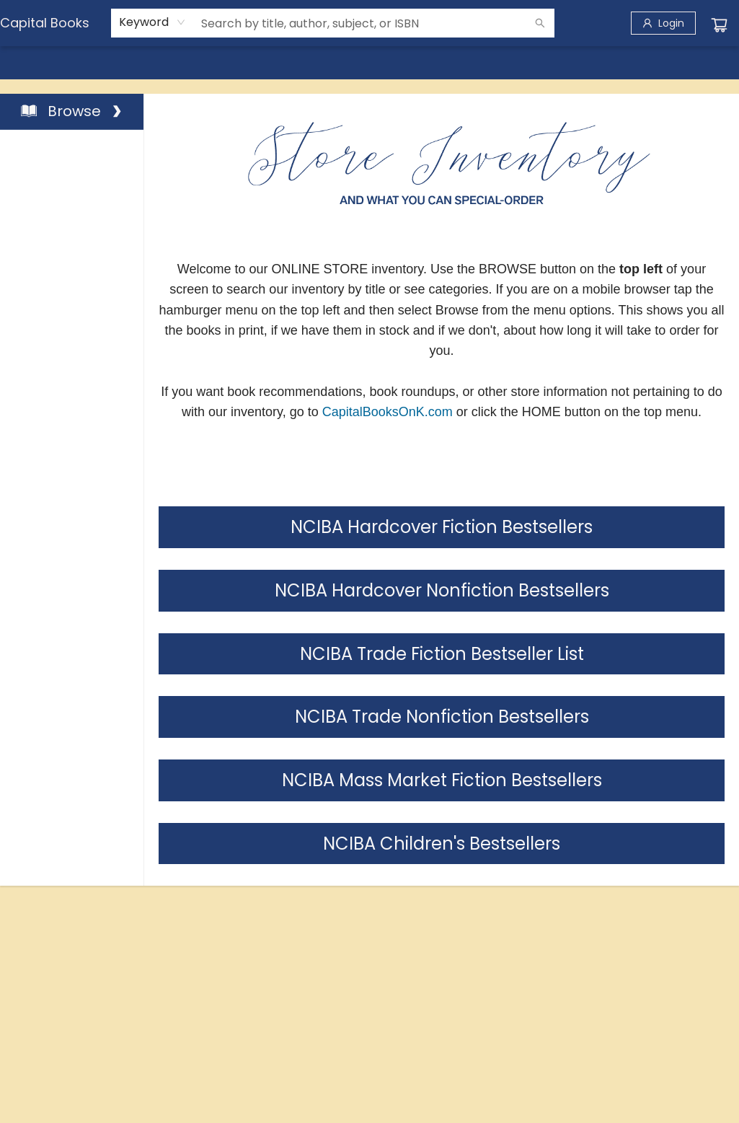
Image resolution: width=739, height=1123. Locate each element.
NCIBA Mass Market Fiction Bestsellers (442, 780)
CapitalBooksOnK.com (387, 412)
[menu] (369, 62)
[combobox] (152, 22)
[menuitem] (29, 62)
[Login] (663, 23)
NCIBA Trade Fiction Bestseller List (442, 654)
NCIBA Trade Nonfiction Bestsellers (442, 716)
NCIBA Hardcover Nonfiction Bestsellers (442, 590)
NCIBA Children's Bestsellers (441, 843)
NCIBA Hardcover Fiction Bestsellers (442, 527)
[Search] (540, 23)
